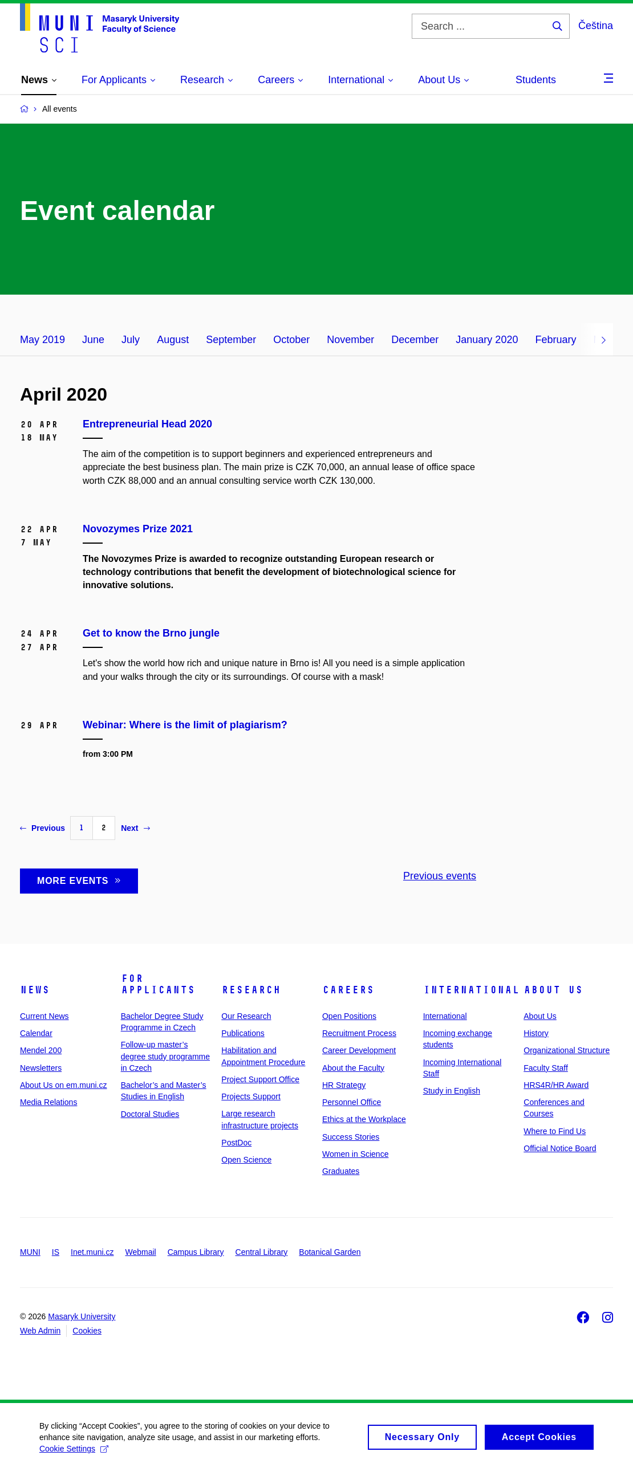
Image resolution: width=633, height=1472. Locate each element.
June (93, 339)
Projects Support (251, 1096)
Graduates (340, 1171)
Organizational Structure (567, 1050)
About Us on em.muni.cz (63, 1085)
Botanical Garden (329, 1252)
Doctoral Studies (150, 1114)
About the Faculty (353, 1068)
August (173, 339)
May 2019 (42, 339)
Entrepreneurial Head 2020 (147, 424)
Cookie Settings (74, 1453)
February (555, 339)
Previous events (439, 876)
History (536, 1033)
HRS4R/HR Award (556, 1085)
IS (55, 1252)
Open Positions (349, 1016)
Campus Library (196, 1252)
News (35, 990)
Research (251, 990)
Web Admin (40, 1330)
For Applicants (158, 984)
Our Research (246, 1016)
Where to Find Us (555, 1131)
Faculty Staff (546, 1068)
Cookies (87, 1330)
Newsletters (41, 1068)
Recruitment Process (359, 1033)
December (415, 339)
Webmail (140, 1252)
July (130, 339)
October (291, 339)
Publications (243, 1033)
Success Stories (350, 1136)
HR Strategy (344, 1085)
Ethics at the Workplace (364, 1119)
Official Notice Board (560, 1148)
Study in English (451, 1090)
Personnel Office (351, 1102)
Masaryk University (81, 1316)
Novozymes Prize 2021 (138, 529)
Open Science (246, 1159)
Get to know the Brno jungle (151, 633)
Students (536, 79)
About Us (553, 990)
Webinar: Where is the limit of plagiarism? (185, 725)
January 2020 (487, 339)
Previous (42, 828)
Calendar (36, 1033)
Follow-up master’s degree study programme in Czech (165, 1056)
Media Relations (48, 1102)
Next (135, 828)
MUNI (30, 1252)
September (231, 339)
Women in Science (355, 1154)
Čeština (595, 25)
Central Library (262, 1252)
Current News (44, 1016)
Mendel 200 (41, 1050)
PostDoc (236, 1142)
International (471, 990)
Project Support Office (260, 1079)
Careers (348, 990)
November (350, 339)
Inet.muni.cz (92, 1252)
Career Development (359, 1050)
